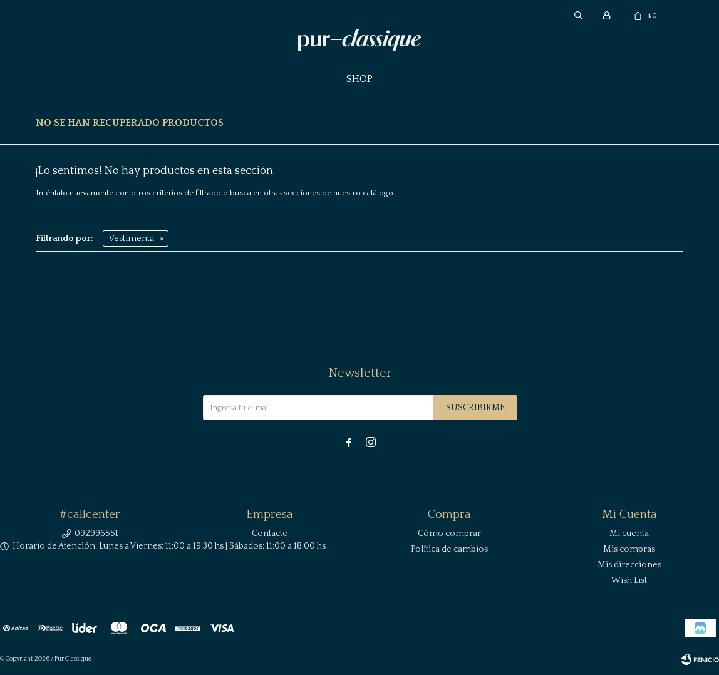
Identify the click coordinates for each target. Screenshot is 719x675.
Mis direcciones (629, 565)
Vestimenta (131, 239)
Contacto (270, 533)
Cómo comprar (449, 533)
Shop (359, 79)
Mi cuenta (629, 533)
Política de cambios (449, 549)
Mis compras (629, 549)
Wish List (629, 580)
